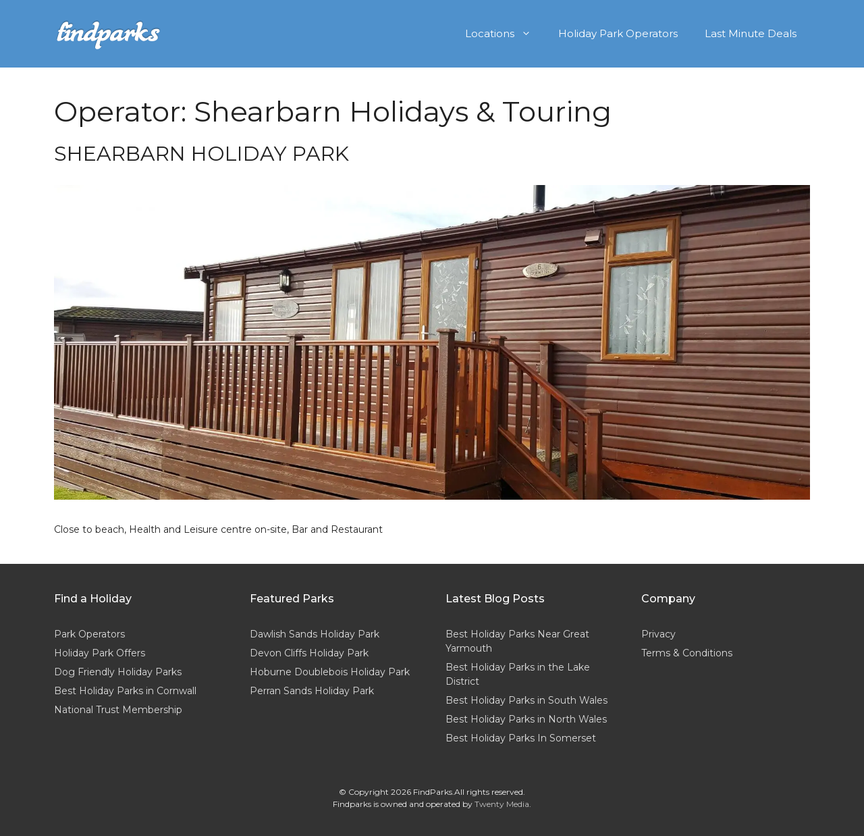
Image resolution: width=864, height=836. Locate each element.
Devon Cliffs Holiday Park (309, 653)
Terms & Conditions (686, 653)
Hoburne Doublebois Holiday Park (330, 672)
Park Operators (89, 634)
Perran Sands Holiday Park (312, 691)
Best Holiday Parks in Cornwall (125, 691)
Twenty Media (502, 804)
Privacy (658, 634)
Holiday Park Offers (99, 653)
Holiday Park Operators (618, 33)
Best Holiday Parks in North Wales (526, 719)
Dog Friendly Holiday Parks (118, 672)
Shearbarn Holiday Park (201, 153)
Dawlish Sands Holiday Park (314, 634)
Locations (505, 34)
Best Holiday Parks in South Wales (527, 700)
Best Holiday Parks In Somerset (521, 738)
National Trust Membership (118, 710)
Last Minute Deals (750, 33)
